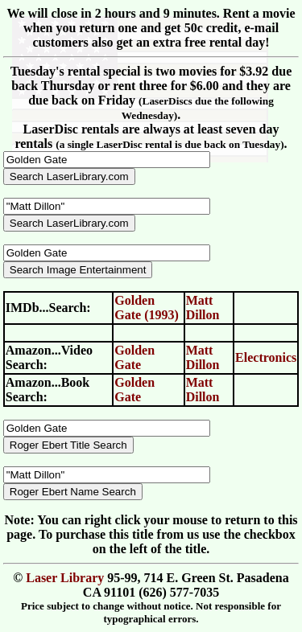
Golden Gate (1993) (146, 307)
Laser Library (65, 578)
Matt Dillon (203, 307)
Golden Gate (134, 357)
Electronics (265, 357)
